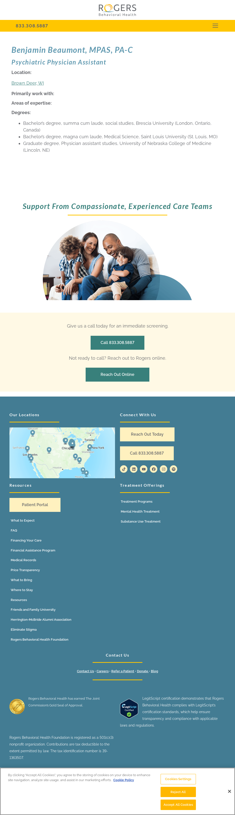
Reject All (178, 794)
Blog (154, 671)
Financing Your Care (26, 540)
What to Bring (21, 580)
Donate (143, 671)
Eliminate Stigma (24, 629)
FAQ (14, 530)
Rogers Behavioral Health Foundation (39, 639)
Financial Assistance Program (33, 550)
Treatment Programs (136, 501)
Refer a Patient (122, 671)
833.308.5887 (32, 25)
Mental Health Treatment (140, 511)
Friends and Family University (33, 609)
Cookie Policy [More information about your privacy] (123, 782)
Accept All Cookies (178, 807)
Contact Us (85, 671)
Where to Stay (22, 590)
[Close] (229, 793)
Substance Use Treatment (141, 521)
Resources (19, 600)
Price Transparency (25, 570)
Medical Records (23, 560)
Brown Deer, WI (27, 83)
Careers (103, 671)
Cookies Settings (178, 781)
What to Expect (23, 520)
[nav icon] (215, 26)
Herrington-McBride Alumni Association (41, 619)
